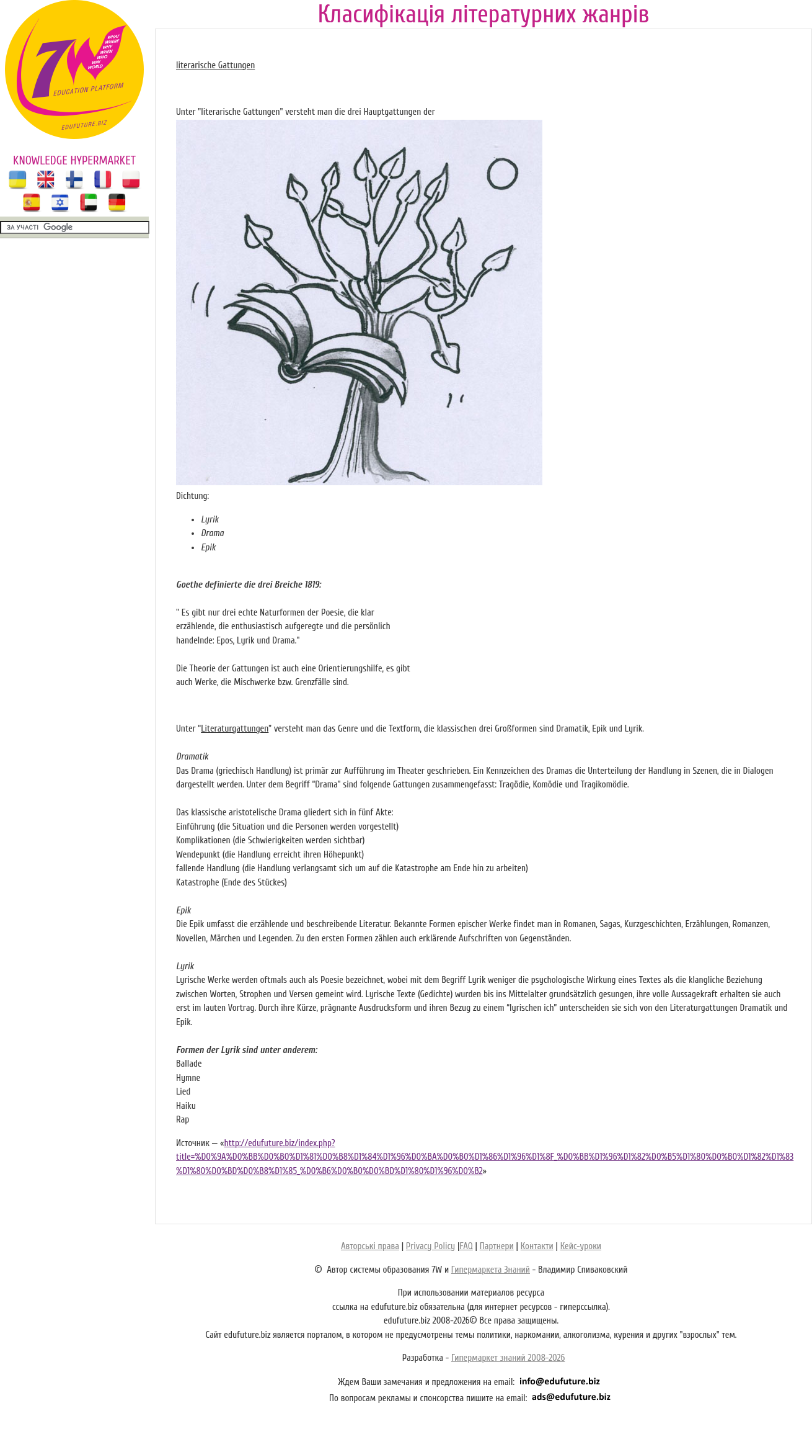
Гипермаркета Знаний (490, 1270)
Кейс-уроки (580, 1246)
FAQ (465, 1246)
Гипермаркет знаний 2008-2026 (508, 1358)
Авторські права (370, 1246)
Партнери (497, 1246)
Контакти (537, 1246)
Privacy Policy (430, 1246)
